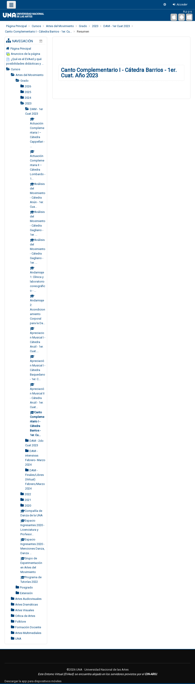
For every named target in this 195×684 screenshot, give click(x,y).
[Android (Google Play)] (181, 17)
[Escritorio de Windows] (189, 17)
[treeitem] (26, 48)
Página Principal (20, 48)
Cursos (15, 69)
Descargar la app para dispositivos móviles (33, 681)
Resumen (83, 31)
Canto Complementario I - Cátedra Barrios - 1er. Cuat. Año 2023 (119, 72)
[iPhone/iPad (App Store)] (174, 17)
